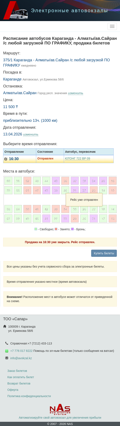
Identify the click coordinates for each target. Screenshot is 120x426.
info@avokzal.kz (21, 358)
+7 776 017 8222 (21, 350)
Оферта (12, 389)
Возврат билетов (18, 383)
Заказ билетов (17, 370)
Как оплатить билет (20, 377)
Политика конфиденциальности (29, 396)
